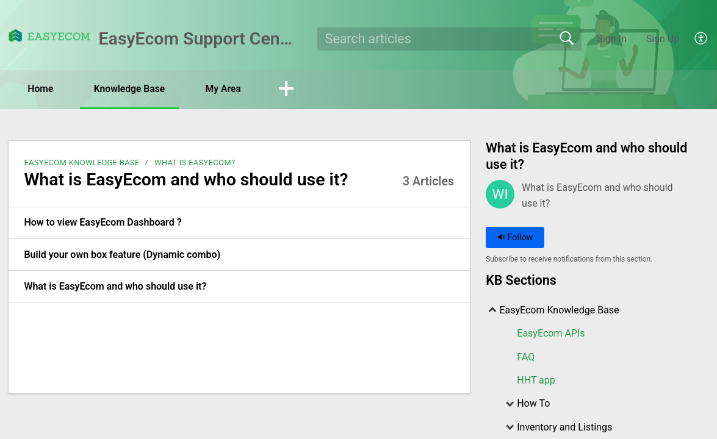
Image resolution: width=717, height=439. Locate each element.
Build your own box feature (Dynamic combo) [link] (122, 254)
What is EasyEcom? (194, 162)
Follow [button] (515, 238)
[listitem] (239, 223)
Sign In (611, 39)
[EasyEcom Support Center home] (49, 35)
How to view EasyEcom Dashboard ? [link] (102, 223)
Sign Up (663, 39)
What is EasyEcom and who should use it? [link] (115, 286)
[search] (449, 39)
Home (42, 89)
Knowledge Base (134, 89)
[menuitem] (694, 39)
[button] (296, 89)
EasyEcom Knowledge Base (81, 162)
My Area (232, 89)
